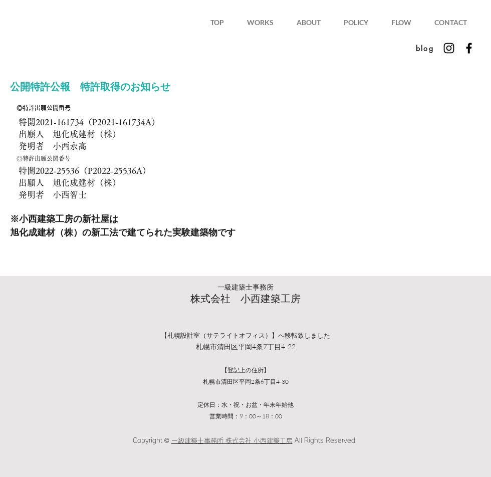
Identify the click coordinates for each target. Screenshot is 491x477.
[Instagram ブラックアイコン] (449, 48)
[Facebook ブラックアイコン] (469, 48)
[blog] (425, 48)
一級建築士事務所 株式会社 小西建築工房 (232, 440)
